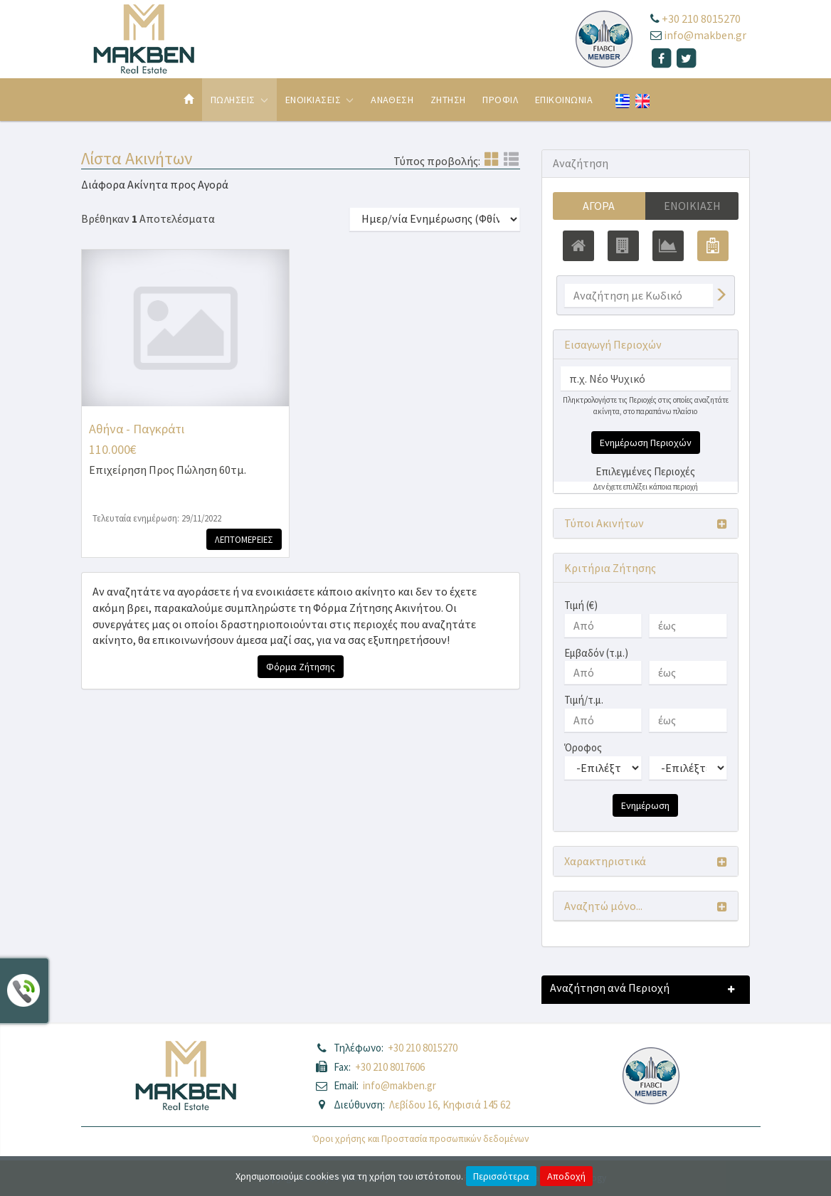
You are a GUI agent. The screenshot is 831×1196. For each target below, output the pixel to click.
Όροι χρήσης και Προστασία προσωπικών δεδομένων (421, 1139)
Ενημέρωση (645, 805)
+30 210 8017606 (390, 1067)
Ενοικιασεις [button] (319, 99)
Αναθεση (392, 99)
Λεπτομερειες (244, 539)
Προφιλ (500, 99)
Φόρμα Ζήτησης (300, 666)
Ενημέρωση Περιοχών (646, 442)
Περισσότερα (501, 1176)
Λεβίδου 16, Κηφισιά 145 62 (449, 1104)
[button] (646, 523)
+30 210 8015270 (701, 18)
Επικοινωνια (564, 99)
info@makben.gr (705, 35)
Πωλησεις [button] (239, 99)
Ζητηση (448, 99)
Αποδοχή (566, 1176)
